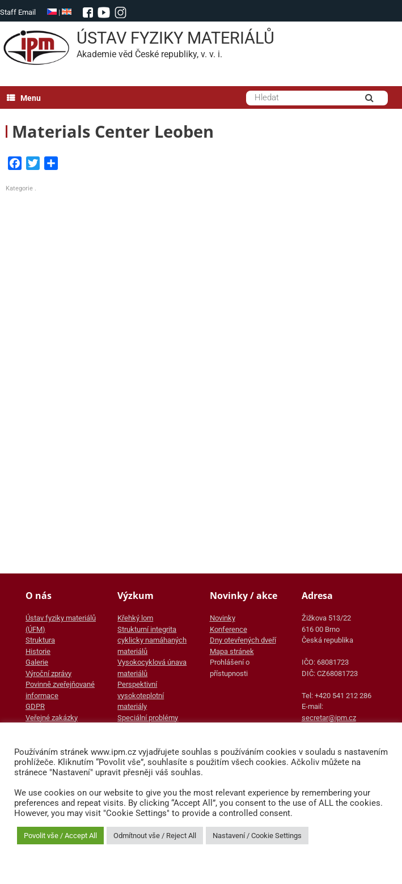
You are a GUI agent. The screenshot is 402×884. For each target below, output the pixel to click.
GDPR (35, 706)
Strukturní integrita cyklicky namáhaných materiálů (152, 640)
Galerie (37, 662)
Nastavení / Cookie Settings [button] (257, 835)
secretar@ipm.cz (329, 717)
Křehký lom (135, 618)
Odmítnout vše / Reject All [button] (154, 835)
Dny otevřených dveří (243, 640)
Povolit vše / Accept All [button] (60, 835)
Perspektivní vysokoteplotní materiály (140, 695)
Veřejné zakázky (52, 717)
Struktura (40, 640)
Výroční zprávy (48, 673)
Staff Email (18, 12)
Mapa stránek (232, 651)
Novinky (222, 618)
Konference (228, 629)
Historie (38, 651)
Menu (24, 98)
